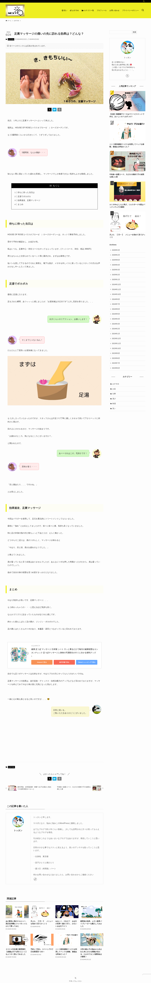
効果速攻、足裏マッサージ (29, 200)
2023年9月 (116, 353)
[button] (50, 109)
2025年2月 (116, 275)
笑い (114, 408)
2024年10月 (116, 294)
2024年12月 (116, 284)
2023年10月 (116, 348)
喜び (114, 399)
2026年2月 (116, 255)
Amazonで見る (42, 662)
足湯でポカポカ (24, 196)
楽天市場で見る (64, 662)
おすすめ (11, 39)
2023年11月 (116, 343)
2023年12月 (116, 338)
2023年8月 (116, 358)
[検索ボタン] (142, 10)
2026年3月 (116, 250)
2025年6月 (116, 260)
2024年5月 (116, 314)
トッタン (18, 830)
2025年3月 (116, 270)
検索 (134, 32)
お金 (114, 389)
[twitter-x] (143, 1)
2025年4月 (116, 265)
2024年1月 (116, 334)
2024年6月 (116, 309)
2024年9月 (116, 299)
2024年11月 (116, 289)
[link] (35, 879)
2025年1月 (116, 279)
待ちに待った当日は (26, 192)
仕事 (114, 394)
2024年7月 (116, 304)
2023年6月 (116, 368)
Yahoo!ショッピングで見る (86, 662)
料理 (114, 404)
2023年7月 (116, 363)
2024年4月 (116, 319)
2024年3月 (116, 324)
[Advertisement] (54, 741)
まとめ (20, 204)
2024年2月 (116, 329)
